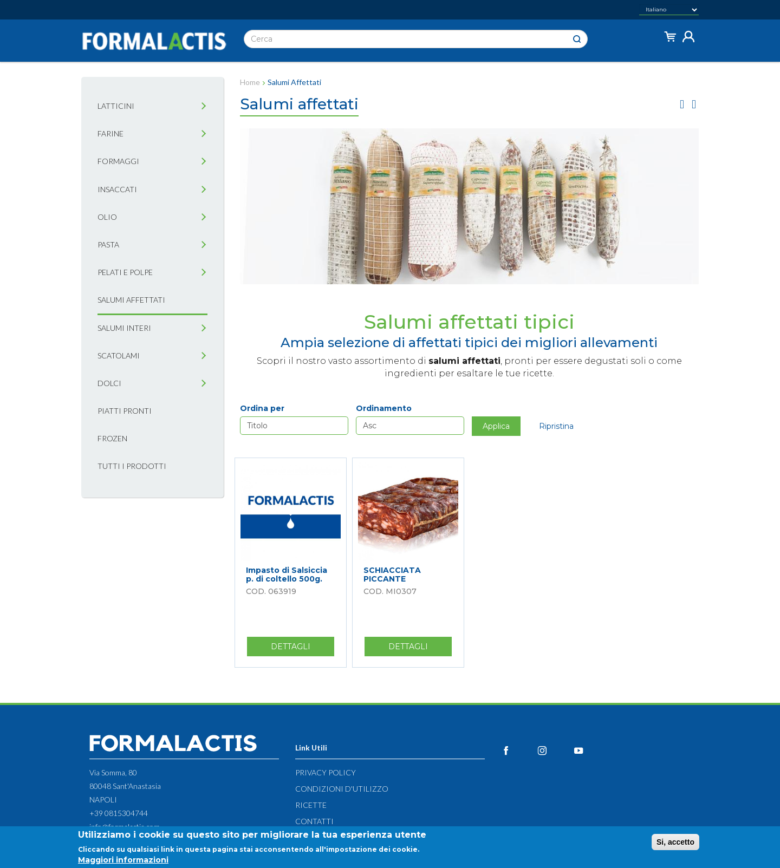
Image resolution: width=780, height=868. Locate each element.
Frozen (112, 438)
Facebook (518, 750)
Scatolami (119, 355)
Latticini (116, 105)
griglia (682, 104)
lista (694, 104)
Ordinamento (384, 408)
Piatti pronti (125, 410)
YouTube (591, 750)
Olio (107, 216)
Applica (496, 426)
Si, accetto (675, 842)
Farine (110, 133)
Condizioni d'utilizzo (341, 788)
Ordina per (262, 408)
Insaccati (117, 189)
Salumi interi (124, 327)
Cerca (577, 39)
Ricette (311, 805)
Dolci (109, 383)
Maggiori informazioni (123, 860)
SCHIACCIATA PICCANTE (392, 574)
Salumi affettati (131, 299)
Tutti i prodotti (132, 466)
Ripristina (556, 426)
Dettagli (302, 648)
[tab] (203, 106)
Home (250, 82)
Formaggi (118, 161)
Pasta (108, 244)
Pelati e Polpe (125, 272)
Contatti (314, 821)
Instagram (554, 750)
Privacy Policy (325, 772)
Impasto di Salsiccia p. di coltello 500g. (286, 574)
